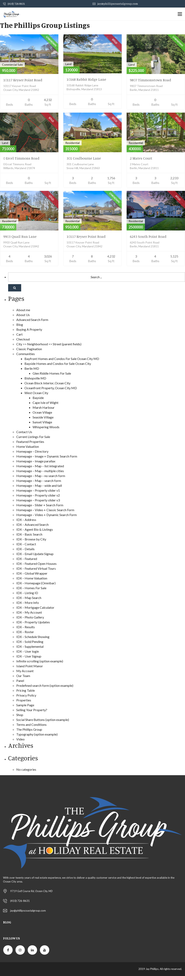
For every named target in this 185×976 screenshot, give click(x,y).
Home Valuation (27, 446)
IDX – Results (25, 627)
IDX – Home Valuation (31, 578)
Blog (19, 324)
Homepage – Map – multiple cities (40, 471)
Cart (19, 334)
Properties (23, 700)
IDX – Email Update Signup (35, 554)
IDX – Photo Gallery (30, 617)
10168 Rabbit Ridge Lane (86, 79)
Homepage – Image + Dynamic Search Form (46, 456)
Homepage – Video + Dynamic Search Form (46, 515)
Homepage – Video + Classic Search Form (45, 510)
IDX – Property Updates (33, 622)
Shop (19, 715)
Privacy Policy (26, 695)
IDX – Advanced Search (32, 524)
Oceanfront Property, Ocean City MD (50, 388)
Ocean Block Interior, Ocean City (47, 383)
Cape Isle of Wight (45, 402)
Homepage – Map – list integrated (40, 466)
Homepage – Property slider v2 (38, 495)
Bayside (38, 398)
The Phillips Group (29, 729)
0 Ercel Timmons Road (21, 158)
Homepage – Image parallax (35, 461)
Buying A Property (29, 329)
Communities (25, 354)
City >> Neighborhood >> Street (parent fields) (48, 344)
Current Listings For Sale (33, 437)
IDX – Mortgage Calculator (35, 607)
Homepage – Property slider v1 (38, 490)
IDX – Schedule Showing (32, 637)
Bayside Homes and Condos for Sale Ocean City (57, 363)
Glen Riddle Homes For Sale (52, 373)
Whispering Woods (46, 427)
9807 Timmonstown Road (150, 80)
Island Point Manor (29, 666)
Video (20, 739)
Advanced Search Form (32, 320)
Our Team (23, 676)
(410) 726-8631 (14, 3)
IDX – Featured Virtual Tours (36, 568)
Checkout (23, 339)
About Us (23, 315)
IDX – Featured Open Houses (36, 563)
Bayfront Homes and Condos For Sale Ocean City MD (61, 359)
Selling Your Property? (31, 710)
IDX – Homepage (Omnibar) (36, 583)
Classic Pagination (29, 349)
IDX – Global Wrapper (31, 573)
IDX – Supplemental (30, 646)
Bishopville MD (35, 378)
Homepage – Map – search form (38, 481)
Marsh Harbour (44, 407)
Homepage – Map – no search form (40, 476)
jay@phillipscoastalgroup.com (115, 3)
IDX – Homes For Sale (31, 588)
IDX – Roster (25, 632)
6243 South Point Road (148, 236)
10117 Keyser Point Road (22, 80)
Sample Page (25, 705)
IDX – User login (27, 651)
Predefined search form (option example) (44, 685)
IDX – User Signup (28, 656)
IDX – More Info (27, 602)
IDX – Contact (26, 544)
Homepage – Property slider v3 (38, 500)
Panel (20, 681)
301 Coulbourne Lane (84, 158)
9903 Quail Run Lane (20, 236)
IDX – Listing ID (27, 593)
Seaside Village (43, 417)
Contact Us (24, 432)
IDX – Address (26, 520)
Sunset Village (42, 422)
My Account (25, 671)
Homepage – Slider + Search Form (39, 505)
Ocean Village (42, 412)
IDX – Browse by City (31, 539)
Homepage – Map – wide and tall (39, 485)
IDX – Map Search (28, 598)
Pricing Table (25, 690)
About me (23, 310)
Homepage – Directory (32, 451)
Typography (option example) (37, 734)
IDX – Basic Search (29, 534)
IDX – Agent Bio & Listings (34, 529)
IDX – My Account (29, 612)
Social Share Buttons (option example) (42, 720)
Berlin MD (31, 368)
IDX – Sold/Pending (29, 641)
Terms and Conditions (31, 724)
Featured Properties (30, 441)
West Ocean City (36, 393)
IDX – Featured (26, 559)
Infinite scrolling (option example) (39, 661)
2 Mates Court (141, 158)
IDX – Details (25, 549)
